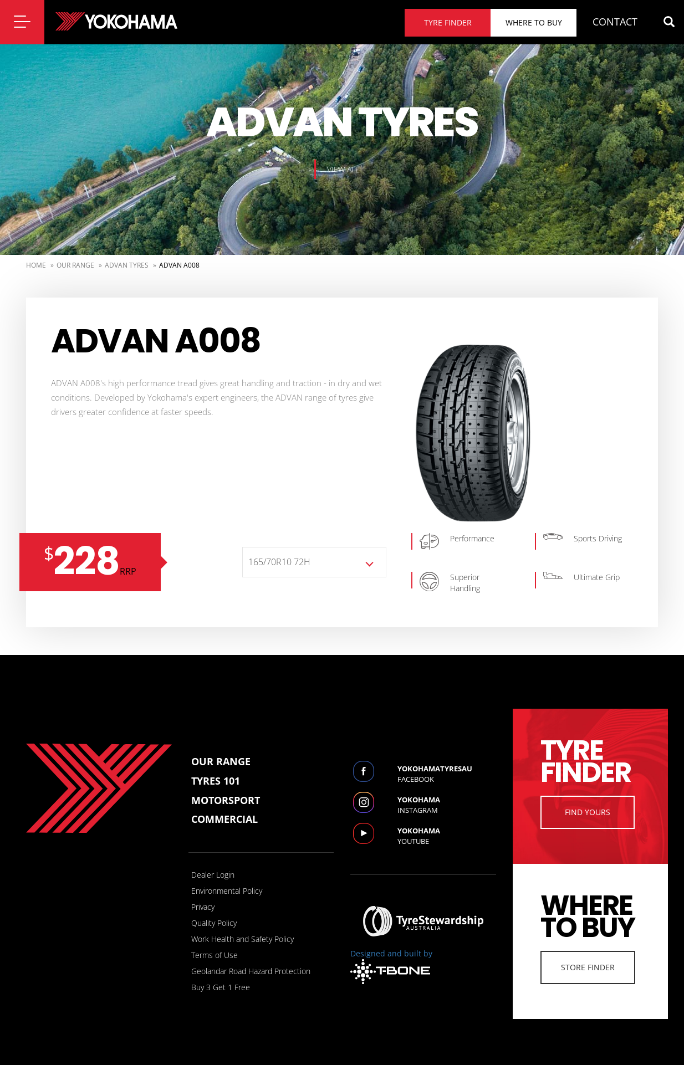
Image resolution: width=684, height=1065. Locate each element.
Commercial (224, 819)
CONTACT (615, 21)
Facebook (446, 774)
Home (36, 265)
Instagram (446, 805)
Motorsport (225, 800)
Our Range (75, 265)
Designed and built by (391, 966)
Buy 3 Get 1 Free (220, 987)
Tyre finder (448, 22)
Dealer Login (212, 874)
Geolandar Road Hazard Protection (250, 971)
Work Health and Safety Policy (242, 939)
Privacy (203, 907)
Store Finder (588, 967)
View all (343, 169)
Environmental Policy (226, 890)
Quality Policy (214, 923)
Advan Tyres (127, 265)
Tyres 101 (215, 780)
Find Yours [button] (587, 812)
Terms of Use (214, 955)
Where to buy (534, 22)
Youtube (446, 836)
